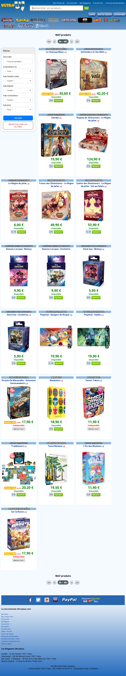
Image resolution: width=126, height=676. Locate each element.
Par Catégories (10, 96)
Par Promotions (11, 76)
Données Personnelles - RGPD (10, 639)
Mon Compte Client (7, 617)
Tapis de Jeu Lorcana (56, 311)
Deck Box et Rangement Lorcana (93, 246)
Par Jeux (7, 105)
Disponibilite (10, 67)
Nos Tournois (5, 619)
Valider (18, 118)
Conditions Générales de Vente (10, 641)
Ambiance (56, 377)
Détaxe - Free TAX (6, 631)
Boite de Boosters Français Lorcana (94, 115)
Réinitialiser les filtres (18, 125)
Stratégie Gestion (18, 377)
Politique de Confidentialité (9, 636)
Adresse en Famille (56, 443)
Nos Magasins (85, 3)
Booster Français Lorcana (18, 180)
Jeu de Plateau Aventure (93, 49)
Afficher (7, 57)
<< (49, 41)
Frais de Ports (5, 624)
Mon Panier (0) (58, 3)
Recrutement (5, 626)
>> (77, 41)
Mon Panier (4, 614)
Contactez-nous (6, 629)
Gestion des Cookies (7, 634)
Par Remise (8, 86)
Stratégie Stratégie (56, 49)
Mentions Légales (6, 644)
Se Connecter (72, 3)
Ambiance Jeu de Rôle (18, 508)
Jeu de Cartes (93, 377)
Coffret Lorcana (56, 180)
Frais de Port (98, 3)
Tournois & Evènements (114, 3)
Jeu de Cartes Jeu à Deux (56, 115)
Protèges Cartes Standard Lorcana (19, 246)
